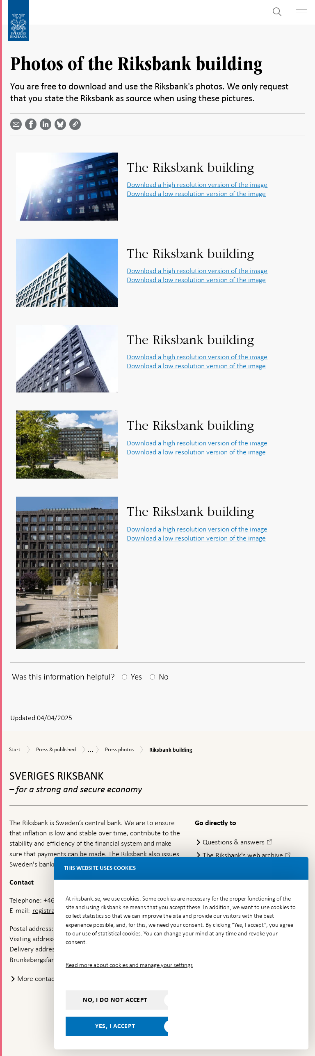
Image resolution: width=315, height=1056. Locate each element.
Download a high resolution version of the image (197, 184)
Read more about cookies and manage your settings (129, 965)
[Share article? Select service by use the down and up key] (47, 124)
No (164, 676)
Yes (136, 676)
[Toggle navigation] (301, 12)
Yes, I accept (115, 1026)
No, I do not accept (115, 1000)
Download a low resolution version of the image (196, 193)
